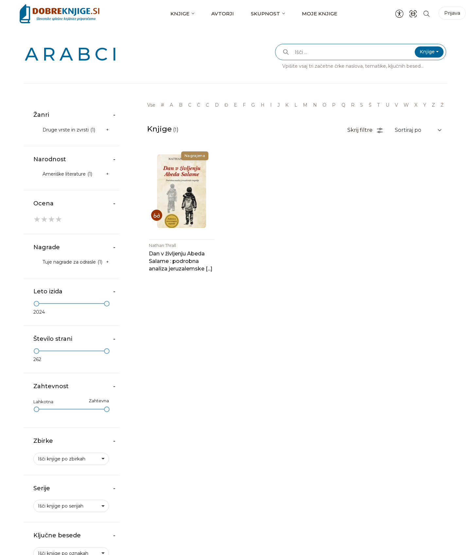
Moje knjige (319, 13)
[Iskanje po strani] (426, 14)
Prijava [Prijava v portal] (452, 13)
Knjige (179, 13)
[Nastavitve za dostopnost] (399, 14)
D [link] (217, 105)
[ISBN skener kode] (413, 14)
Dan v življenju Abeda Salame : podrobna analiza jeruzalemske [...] (180, 261)
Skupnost (265, 13)
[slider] (36, 303)
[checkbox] (71, 130)
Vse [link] (151, 105)
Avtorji (222, 13)
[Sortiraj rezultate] (418, 130)
